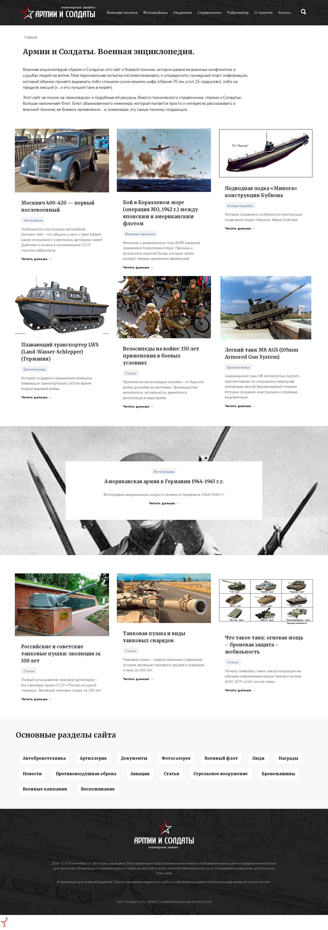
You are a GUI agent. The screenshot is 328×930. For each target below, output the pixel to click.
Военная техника (122, 12)
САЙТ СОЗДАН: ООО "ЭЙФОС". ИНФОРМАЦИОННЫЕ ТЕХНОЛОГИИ (164, 902)
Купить (284, 12)
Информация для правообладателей (85, 882)
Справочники (210, 12)
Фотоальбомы (155, 12)
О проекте (263, 12)
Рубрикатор (238, 12)
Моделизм (182, 12)
